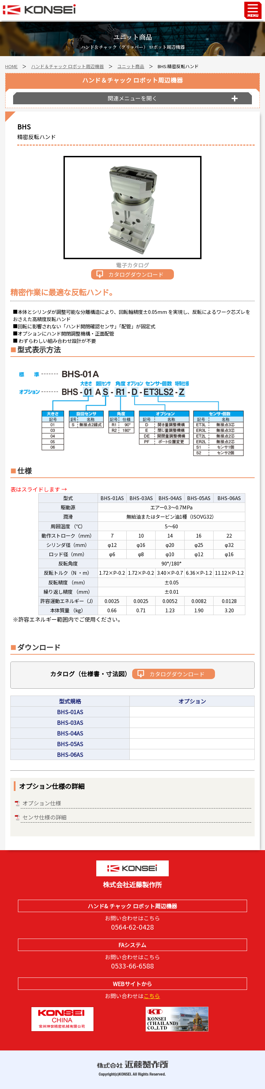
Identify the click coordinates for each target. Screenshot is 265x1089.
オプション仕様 (41, 803)
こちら (152, 996)
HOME (11, 66)
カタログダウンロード (136, 274)
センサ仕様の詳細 (44, 817)
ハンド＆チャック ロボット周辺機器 (67, 66)
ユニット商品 (130, 66)
